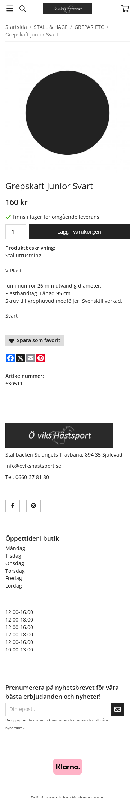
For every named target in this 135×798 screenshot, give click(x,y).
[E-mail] (31, 358)
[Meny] (10, 8)
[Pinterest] (41, 358)
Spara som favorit (34, 340)
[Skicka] (117, 709)
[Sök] (22, 8)
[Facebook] (10, 358)
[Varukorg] (125, 8)
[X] (20, 358)
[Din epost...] (58, 709)
